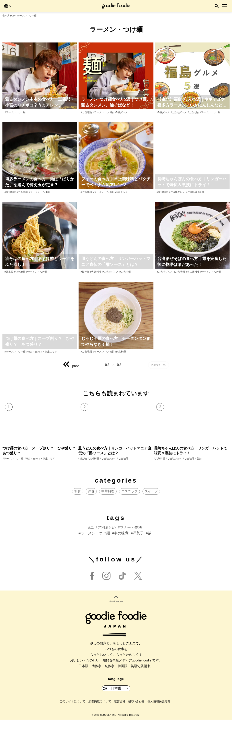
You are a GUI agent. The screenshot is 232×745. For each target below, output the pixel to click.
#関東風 (8, 271)
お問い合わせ (135, 726)
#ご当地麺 (86, 112)
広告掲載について (99, 726)
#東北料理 (120, 351)
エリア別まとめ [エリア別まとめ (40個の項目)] (103, 553)
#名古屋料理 (192, 271)
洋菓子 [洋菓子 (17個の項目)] (138, 558)
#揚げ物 (85, 271)
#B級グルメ (121, 112)
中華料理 (107, 516)
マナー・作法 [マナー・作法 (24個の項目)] (131, 553)
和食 (77, 516)
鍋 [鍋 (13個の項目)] (149, 558)
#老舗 (201, 192)
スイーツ (151, 516)
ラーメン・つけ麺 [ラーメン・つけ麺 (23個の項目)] (95, 558)
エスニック (129, 516)
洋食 (91, 516)
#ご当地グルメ (178, 112)
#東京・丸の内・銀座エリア (41, 351)
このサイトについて (72, 726)
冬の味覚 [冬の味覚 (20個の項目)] (121, 558)
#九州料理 (10, 192)
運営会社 (119, 726)
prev (71, 366)
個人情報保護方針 (159, 726)
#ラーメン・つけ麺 (14, 112)
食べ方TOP (8, 15)
